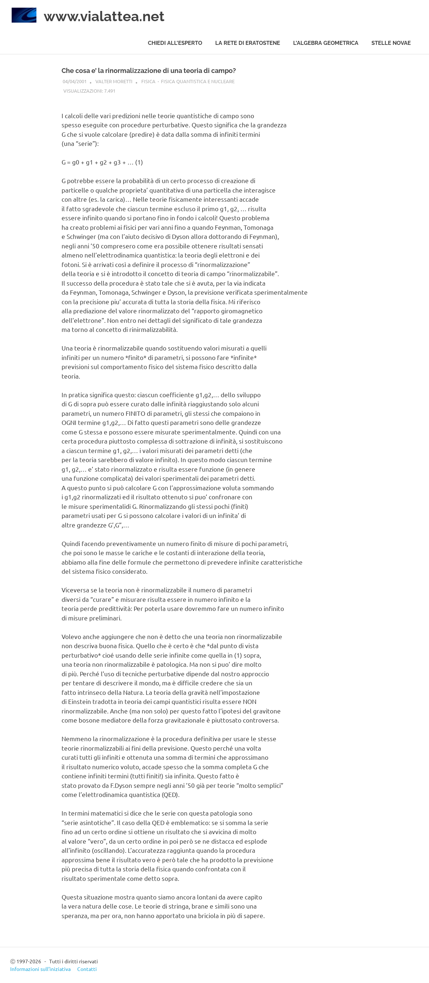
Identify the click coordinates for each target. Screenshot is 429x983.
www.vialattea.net (104, 16)
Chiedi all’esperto (175, 43)
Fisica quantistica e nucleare (198, 81)
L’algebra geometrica (325, 43)
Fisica (148, 81)
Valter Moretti (114, 81)
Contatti (87, 968)
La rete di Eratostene (247, 43)
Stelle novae (391, 43)
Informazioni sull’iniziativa (40, 968)
